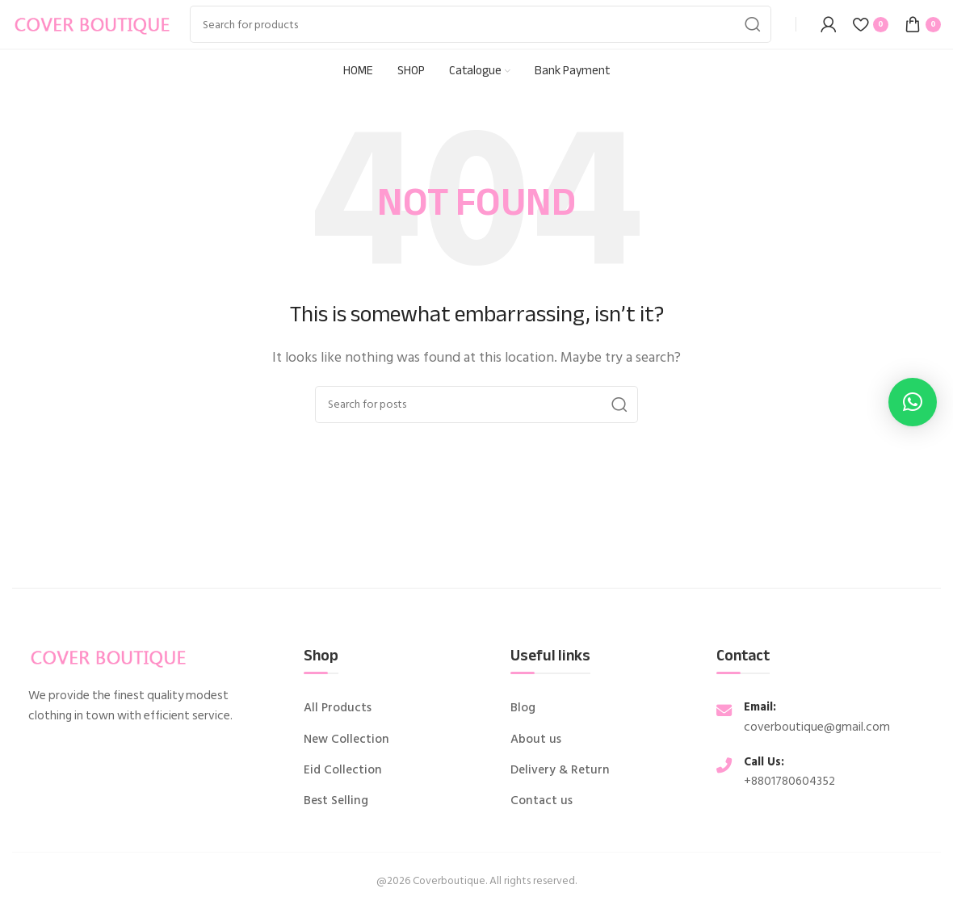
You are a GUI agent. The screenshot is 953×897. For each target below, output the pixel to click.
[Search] (480, 24)
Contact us (541, 801)
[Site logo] (93, 23)
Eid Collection (343, 770)
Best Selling (336, 801)
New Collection (346, 739)
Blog (522, 708)
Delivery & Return (560, 770)
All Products (338, 708)
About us (535, 739)
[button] (912, 402)
